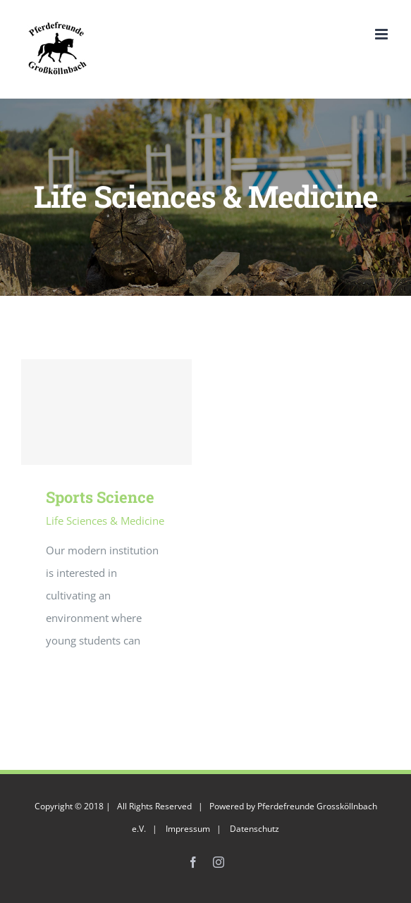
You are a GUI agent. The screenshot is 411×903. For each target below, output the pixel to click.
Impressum (188, 829)
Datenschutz (254, 829)
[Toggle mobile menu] (382, 34)
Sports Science (100, 497)
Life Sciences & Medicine (105, 520)
